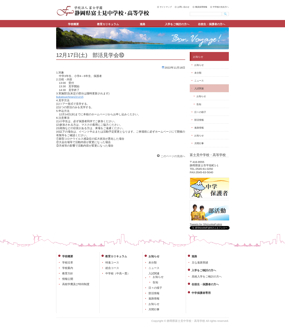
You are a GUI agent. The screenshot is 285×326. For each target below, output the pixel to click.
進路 (142, 24)
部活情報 (199, 120)
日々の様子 (200, 112)
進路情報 (199, 127)
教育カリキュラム (108, 24)
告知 (198, 104)
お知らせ (199, 65)
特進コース (112, 262)
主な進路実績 (200, 262)
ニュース (199, 80)
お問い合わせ (183, 7)
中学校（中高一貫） (117, 273)
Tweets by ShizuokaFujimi (206, 224)
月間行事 (199, 143)
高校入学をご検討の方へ (207, 276)
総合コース (112, 267)
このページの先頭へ (173, 156)
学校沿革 (67, 262)
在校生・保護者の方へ (211, 24)
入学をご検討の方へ (177, 24)
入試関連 (199, 88)
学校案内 (67, 267)
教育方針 (67, 273)
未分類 (197, 72)
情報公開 (67, 278)
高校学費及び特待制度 (75, 284)
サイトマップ (166, 7)
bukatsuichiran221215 (69, 96)
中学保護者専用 (201, 292)
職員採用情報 (201, 7)
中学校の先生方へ (221, 7)
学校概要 (73, 24)
